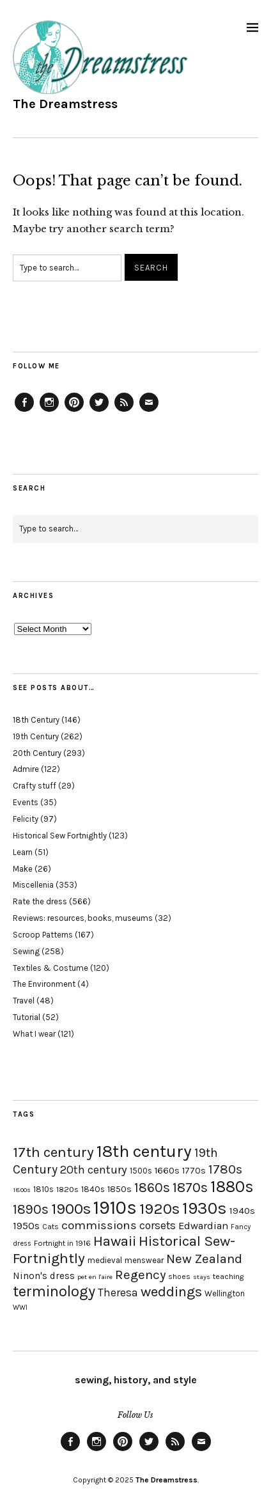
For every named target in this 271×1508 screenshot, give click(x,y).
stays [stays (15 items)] (201, 1277)
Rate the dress (40, 901)
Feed (124, 411)
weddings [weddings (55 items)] (171, 1291)
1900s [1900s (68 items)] (71, 1209)
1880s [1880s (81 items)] (232, 1187)
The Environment (44, 984)
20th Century (37, 753)
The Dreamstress (65, 104)
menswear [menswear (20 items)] (144, 1260)
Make (23, 869)
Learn (23, 852)
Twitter (99, 411)
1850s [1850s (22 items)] (119, 1189)
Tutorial (26, 1017)
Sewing (26, 951)
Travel (24, 1000)
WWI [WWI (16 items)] (20, 1307)
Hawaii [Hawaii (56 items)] (114, 1241)
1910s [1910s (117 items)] (115, 1207)
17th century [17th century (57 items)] (53, 1152)
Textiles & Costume (50, 968)
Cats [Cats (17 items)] (50, 1226)
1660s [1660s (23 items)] (167, 1170)
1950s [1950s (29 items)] (26, 1226)
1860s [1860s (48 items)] (152, 1187)
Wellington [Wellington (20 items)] (225, 1293)
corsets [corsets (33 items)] (157, 1225)
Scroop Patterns (43, 934)
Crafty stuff (34, 785)
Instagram (49, 411)
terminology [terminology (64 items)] (54, 1291)
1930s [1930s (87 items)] (204, 1208)
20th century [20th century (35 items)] (93, 1170)
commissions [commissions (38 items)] (99, 1225)
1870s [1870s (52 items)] (190, 1187)
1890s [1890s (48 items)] (31, 1209)
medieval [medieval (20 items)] (105, 1260)
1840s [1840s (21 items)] (93, 1189)
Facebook (24, 411)
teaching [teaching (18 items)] (228, 1276)
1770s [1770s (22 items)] (194, 1170)
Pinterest (74, 411)
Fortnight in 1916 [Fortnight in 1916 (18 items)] (62, 1243)
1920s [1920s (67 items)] (159, 1209)
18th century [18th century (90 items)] (144, 1151)
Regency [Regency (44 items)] (140, 1274)
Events (25, 802)
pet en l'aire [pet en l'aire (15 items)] (94, 1277)
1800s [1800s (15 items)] (22, 1190)
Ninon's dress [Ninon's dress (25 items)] (44, 1276)
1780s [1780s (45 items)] (225, 1169)
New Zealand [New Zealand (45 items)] (204, 1258)
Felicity (25, 819)
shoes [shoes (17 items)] (179, 1276)
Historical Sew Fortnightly (60, 835)
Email (149, 411)
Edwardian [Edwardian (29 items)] (203, 1226)
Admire (26, 769)
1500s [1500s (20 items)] (141, 1170)
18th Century (36, 720)
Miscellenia (33, 885)
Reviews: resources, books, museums (83, 918)
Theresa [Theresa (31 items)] (118, 1292)
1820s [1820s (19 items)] (67, 1189)
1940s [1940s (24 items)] (242, 1210)
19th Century (36, 736)
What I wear (34, 1034)
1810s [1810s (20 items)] (43, 1189)
